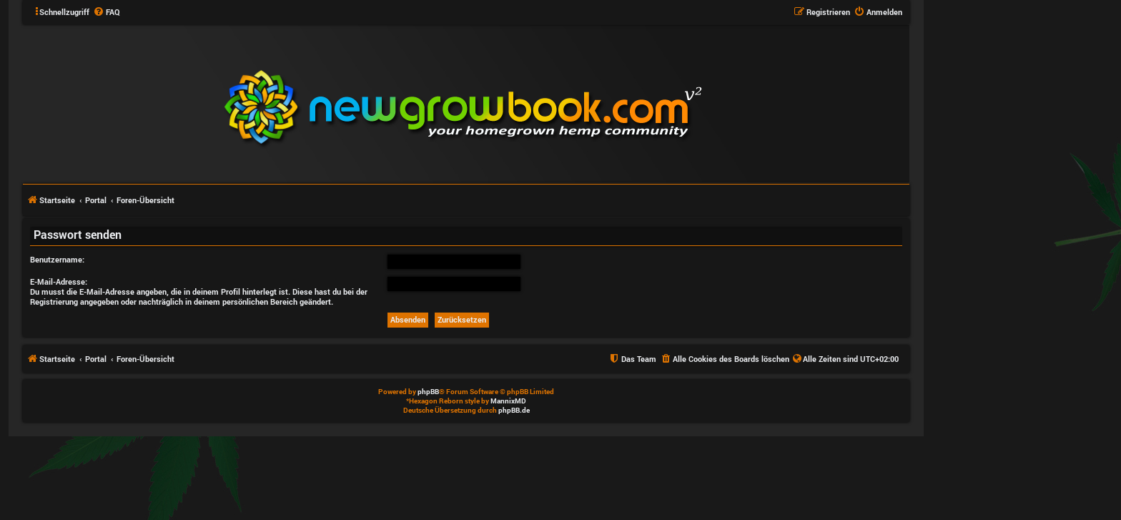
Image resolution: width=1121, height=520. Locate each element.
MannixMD (508, 401)
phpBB (428, 391)
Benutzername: (57, 259)
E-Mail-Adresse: (58, 281)
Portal (96, 200)
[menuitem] (106, 12)
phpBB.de (514, 410)
